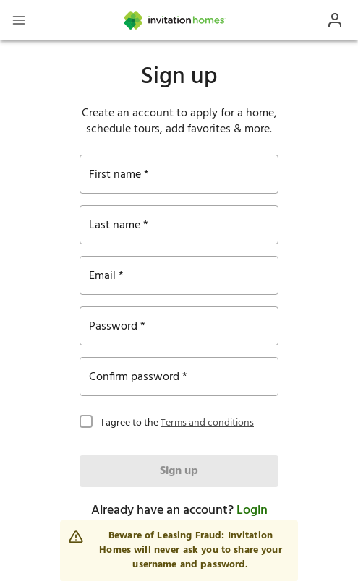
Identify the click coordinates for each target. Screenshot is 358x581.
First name (115, 174)
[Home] (175, 20)
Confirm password (134, 377)
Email (102, 276)
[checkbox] (86, 419)
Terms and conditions (207, 423)
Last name (114, 225)
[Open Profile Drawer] (335, 20)
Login (252, 510)
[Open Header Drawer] (19, 20)
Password (113, 326)
